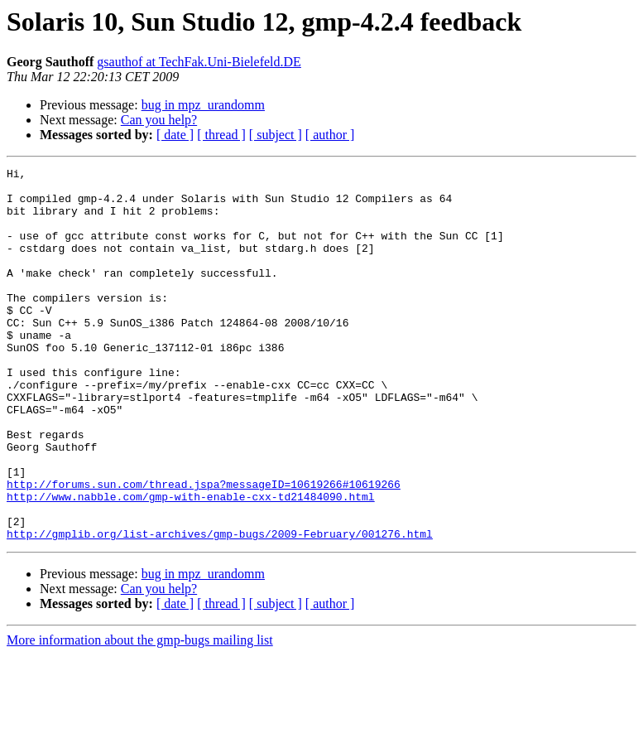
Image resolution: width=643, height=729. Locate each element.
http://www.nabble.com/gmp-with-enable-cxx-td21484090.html (191, 563)
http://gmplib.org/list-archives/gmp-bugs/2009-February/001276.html (220, 608)
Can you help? (159, 120)
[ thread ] (221, 135)
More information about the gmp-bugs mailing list (140, 714)
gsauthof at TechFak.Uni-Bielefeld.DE (199, 62)
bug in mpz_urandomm (203, 105)
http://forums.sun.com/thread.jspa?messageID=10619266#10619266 (204, 548)
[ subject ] (275, 135)
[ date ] (175, 135)
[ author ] (330, 135)
